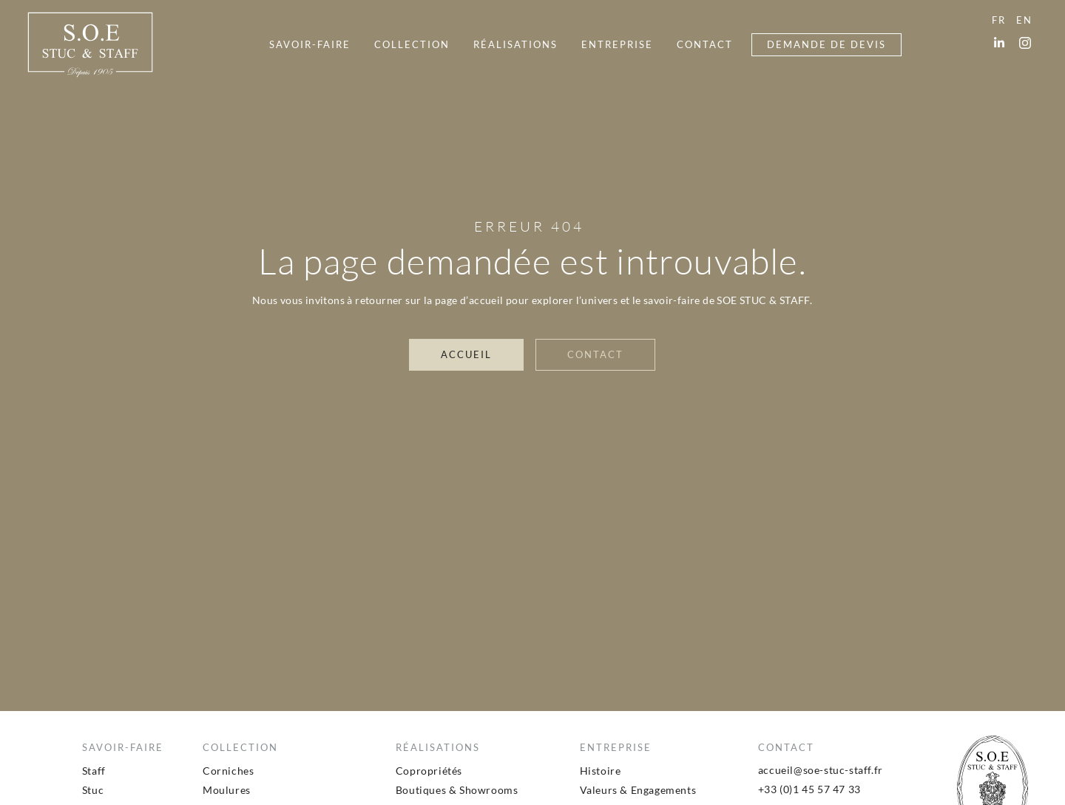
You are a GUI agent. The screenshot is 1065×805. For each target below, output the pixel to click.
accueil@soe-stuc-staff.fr (820, 770)
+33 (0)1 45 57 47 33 (809, 789)
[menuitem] (310, 44)
